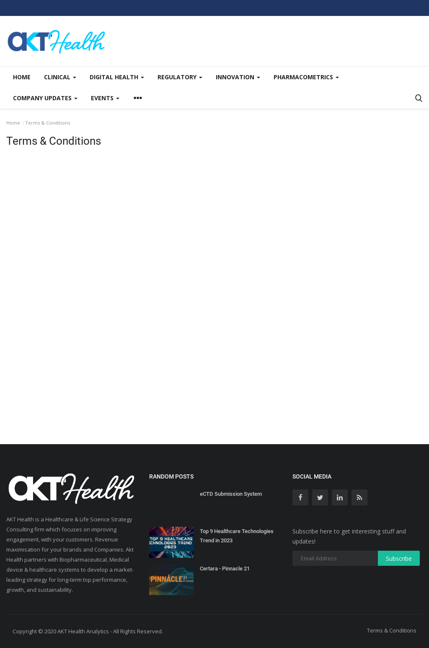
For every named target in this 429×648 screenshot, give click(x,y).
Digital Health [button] (117, 77)
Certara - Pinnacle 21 (225, 568)
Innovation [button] (238, 77)
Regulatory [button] (180, 77)
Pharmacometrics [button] (306, 77)
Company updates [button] (45, 98)
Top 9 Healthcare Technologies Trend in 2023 (237, 536)
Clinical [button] (60, 77)
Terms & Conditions (391, 630)
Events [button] (105, 98)
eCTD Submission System (231, 494)
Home (22, 77)
